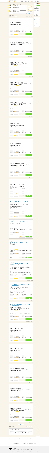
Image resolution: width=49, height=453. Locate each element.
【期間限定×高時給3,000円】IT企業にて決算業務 (17, 221)
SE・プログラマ (14, 443)
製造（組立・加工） (32, 443)
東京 (13, 438)
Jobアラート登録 (29, 11)
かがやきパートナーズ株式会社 (15, 285)
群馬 (21, 438)
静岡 (26, 438)
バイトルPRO (24, 449)
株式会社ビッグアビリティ (15, 264)
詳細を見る (28, 195)
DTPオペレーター (21, 443)
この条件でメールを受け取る (29, 13)
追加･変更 (14, 5)
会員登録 (35, 1)
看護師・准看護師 (26, 443)
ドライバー (35, 443)
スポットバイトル (17, 449)
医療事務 (24, 443)
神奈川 (15, 438)
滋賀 (31, 438)
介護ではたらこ (32, 449)
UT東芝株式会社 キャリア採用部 (15, 305)
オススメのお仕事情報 (36, 19)
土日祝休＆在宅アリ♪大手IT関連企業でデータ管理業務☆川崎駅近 (20, 304)
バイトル (14, 449)
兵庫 (28, 438)
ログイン (38, 1)
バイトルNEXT (21, 449)
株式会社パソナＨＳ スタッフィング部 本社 (17, 243)
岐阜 (23, 438)
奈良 (32, 438)
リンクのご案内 (14, 448)
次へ (20, 424)
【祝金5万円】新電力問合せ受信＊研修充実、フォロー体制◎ (19, 263)
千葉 (16, 438)
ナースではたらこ (28, 449)
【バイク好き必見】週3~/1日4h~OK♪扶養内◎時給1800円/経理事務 (20, 284)
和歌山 (33, 438)
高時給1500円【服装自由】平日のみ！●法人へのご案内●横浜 (19, 201)
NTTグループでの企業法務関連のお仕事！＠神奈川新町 (18, 242)
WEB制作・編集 (17, 443)
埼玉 (17, 438)
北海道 (35, 438)
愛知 (22, 438)
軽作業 (29, 443)
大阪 (27, 438)
